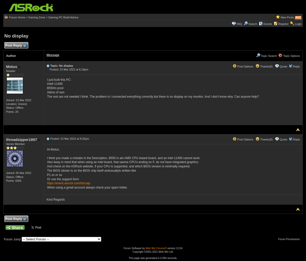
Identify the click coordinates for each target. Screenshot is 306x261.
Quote (283, 66)
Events (265, 23)
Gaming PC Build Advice (63, 17)
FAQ (239, 23)
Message (52, 55)
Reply (296, 66)
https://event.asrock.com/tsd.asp (68, 183)
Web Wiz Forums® (156, 248)
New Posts (287, 17)
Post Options (243, 66)
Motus (13, 66)
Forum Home (17, 17)
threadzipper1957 (23, 139)
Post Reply (15, 46)
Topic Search (266, 55)
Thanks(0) (264, 66)
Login (298, 23)
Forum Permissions (290, 239)
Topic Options (289, 55)
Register (283, 23)
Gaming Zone (36, 17)
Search (252, 23)
